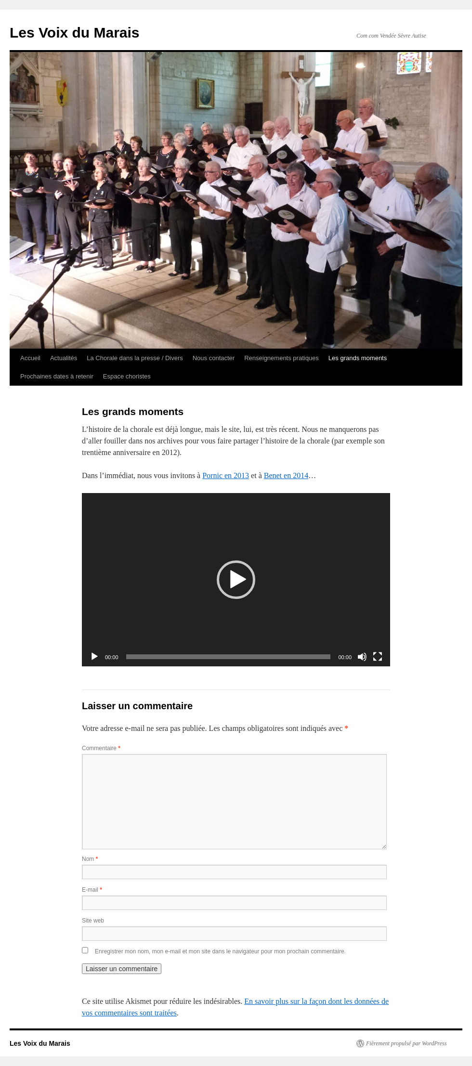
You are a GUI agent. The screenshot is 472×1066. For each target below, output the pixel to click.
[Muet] (362, 657)
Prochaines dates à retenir (56, 376)
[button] (236, 579)
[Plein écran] (377, 657)
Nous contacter (214, 358)
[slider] (228, 656)
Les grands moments (357, 358)
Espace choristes (127, 376)
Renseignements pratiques (281, 358)
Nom (90, 859)
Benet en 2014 (286, 475)
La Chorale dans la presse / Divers (135, 358)
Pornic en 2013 (225, 475)
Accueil (30, 358)
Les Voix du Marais (75, 32)
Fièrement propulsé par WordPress (406, 1043)
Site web (93, 920)
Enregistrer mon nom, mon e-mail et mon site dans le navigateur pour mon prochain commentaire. (220, 951)
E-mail (92, 889)
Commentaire (101, 748)
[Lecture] (94, 657)
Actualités (63, 358)
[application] (236, 579)
